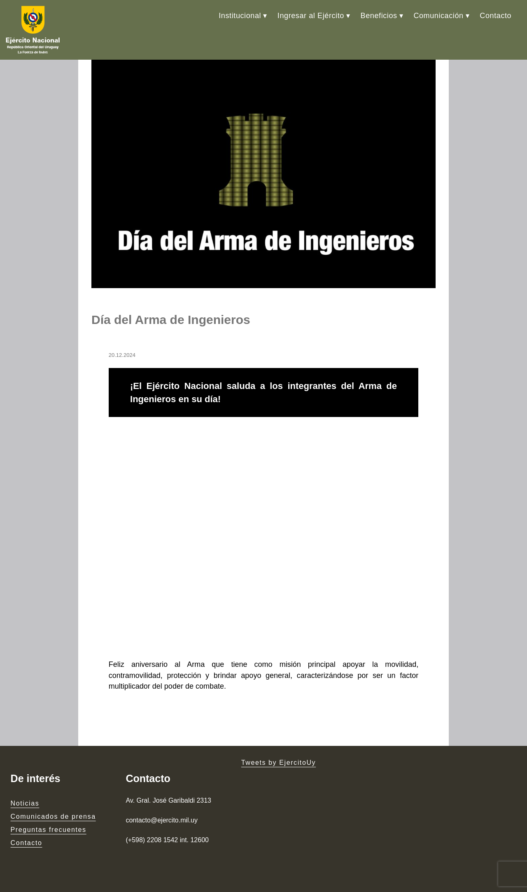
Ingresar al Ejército (310, 16)
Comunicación (438, 16)
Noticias (25, 803)
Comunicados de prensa (53, 816)
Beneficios (379, 16)
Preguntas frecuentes (48, 829)
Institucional (240, 16)
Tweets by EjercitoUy (278, 762)
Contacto (495, 16)
